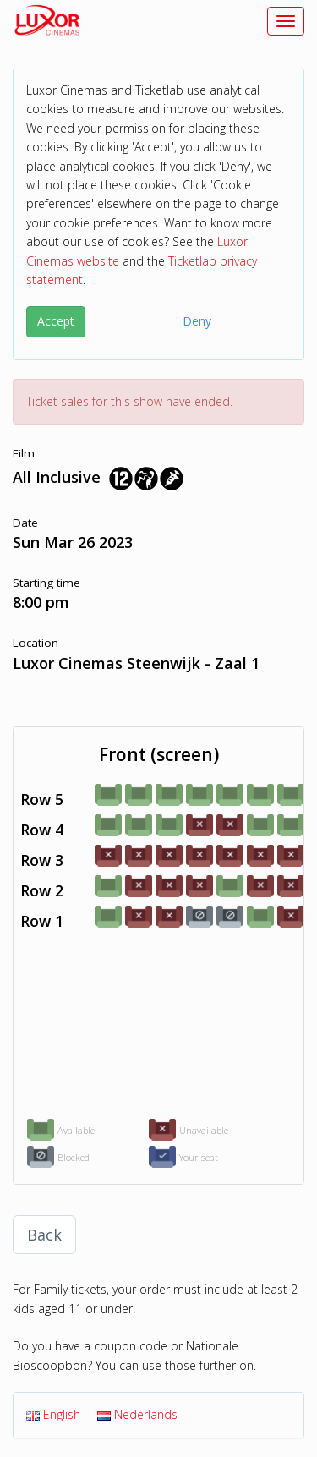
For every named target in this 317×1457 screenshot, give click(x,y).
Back (44, 1234)
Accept (55, 321)
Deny (197, 321)
